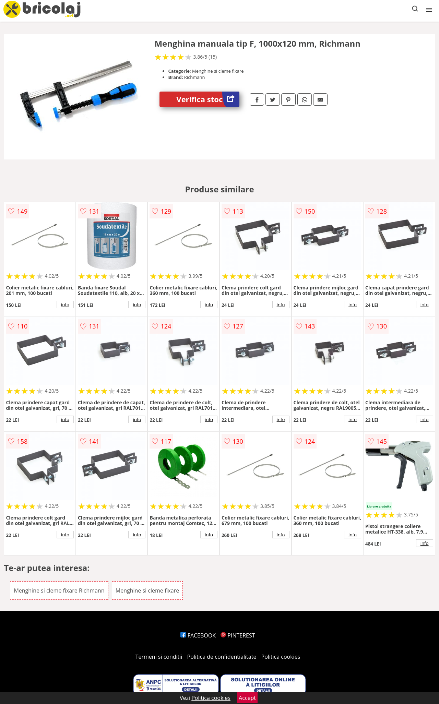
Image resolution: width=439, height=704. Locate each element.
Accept (247, 698)
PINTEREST (238, 635)
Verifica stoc (207, 99)
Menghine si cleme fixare (147, 590)
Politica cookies (280, 656)
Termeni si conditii (158, 656)
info (65, 304)
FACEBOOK (198, 635)
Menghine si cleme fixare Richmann (59, 590)
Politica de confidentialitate (222, 656)
